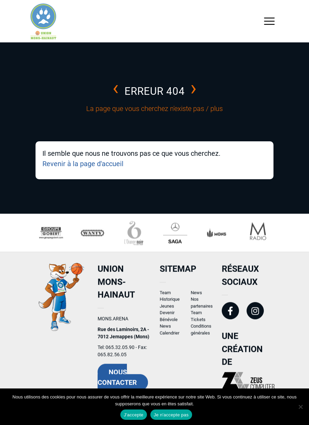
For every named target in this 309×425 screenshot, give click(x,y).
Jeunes (167, 308)
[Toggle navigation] (269, 21)
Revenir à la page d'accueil (82, 164)
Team (165, 294)
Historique (170, 301)
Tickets (198, 321)
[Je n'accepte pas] (300, 406)
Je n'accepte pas (171, 414)
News (165, 328)
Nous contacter (117, 379)
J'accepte (133, 414)
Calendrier (169, 335)
